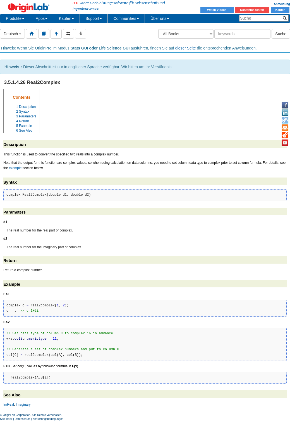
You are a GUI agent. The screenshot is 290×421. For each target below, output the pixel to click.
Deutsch (12, 34)
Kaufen (280, 9)
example (15, 168)
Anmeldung (282, 4)
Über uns (159, 18)
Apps (41, 18)
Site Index (6, 418)
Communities (126, 18)
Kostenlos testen (252, 9)
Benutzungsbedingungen (47, 418)
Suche (280, 34)
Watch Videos (217, 9)
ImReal (8, 404)
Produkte (15, 18)
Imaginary (23, 404)
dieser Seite (185, 48)
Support (93, 18)
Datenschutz (22, 418)
